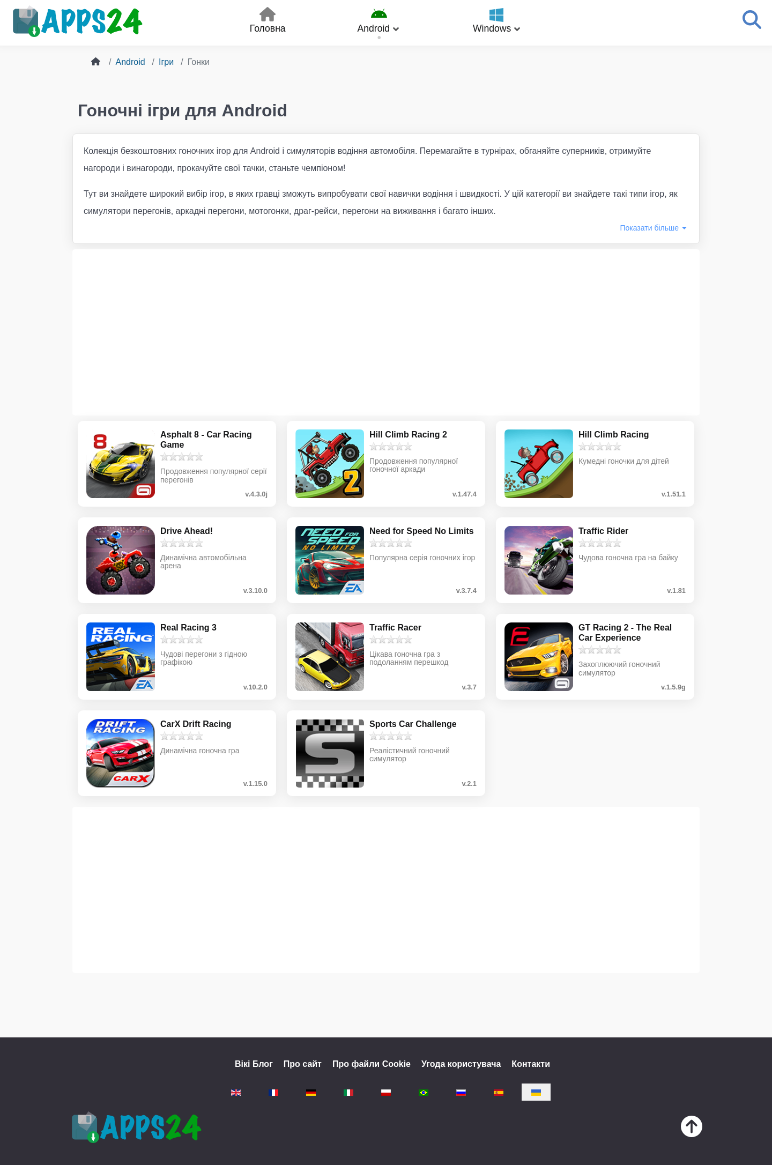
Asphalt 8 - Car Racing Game (206, 439)
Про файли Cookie (371, 1063)
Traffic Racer (395, 627)
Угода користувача (461, 1063)
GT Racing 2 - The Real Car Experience (625, 632)
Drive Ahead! (186, 531)
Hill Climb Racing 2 (408, 434)
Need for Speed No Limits (421, 531)
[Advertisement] (386, 332)
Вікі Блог (254, 1063)
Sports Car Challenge (413, 724)
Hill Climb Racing (613, 434)
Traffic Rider (603, 531)
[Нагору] (691, 1128)
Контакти (530, 1063)
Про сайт (303, 1063)
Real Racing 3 (188, 627)
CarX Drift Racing (195, 724)
